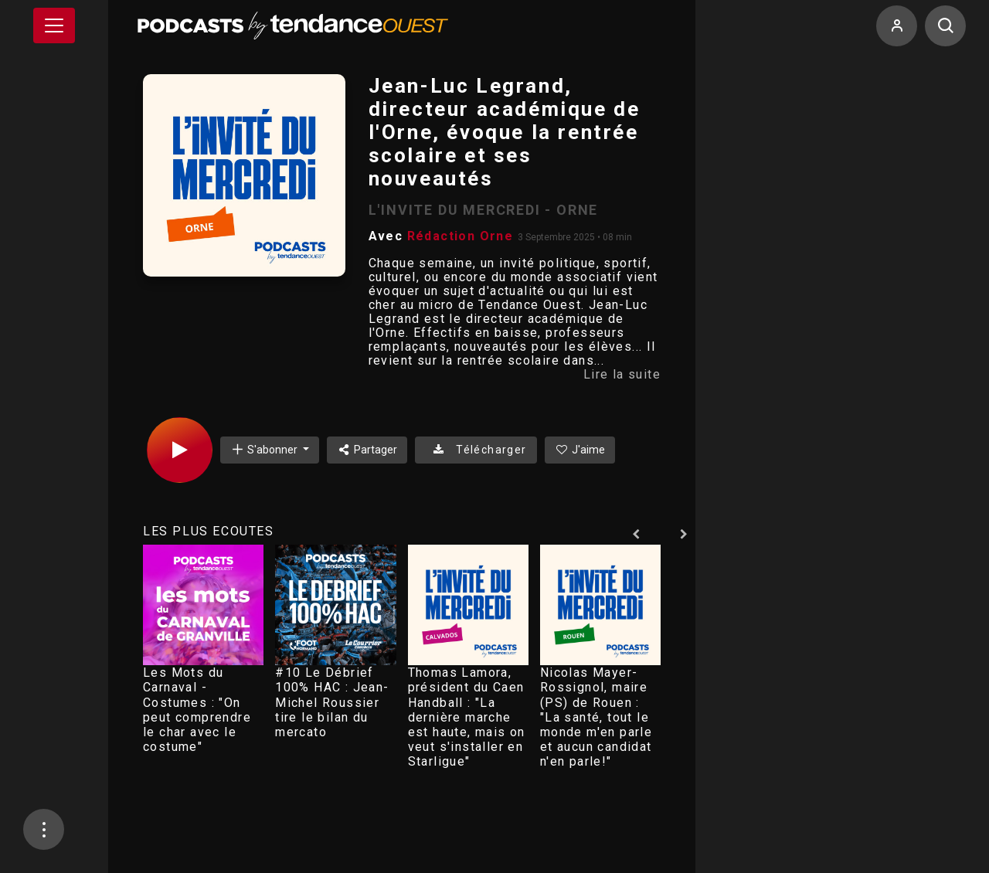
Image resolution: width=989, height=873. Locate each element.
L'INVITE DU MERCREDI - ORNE (484, 210)
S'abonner (265, 449)
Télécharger (475, 449)
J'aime (580, 449)
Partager (367, 449)
